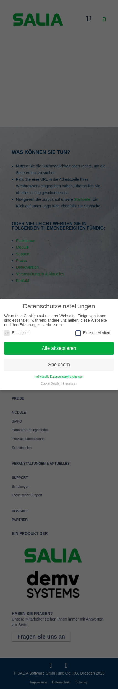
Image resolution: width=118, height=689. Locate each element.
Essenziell (16, 332)
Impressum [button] (70, 383)
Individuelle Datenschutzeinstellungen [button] (59, 376)
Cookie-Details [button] (50, 383)
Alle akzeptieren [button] (59, 348)
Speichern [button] (59, 364)
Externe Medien (92, 332)
